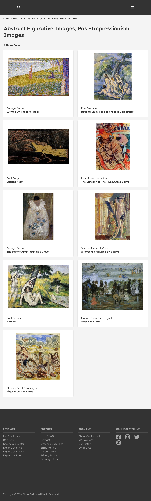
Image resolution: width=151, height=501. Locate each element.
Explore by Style (12, 447)
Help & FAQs (48, 435)
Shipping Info (48, 447)
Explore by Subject (14, 451)
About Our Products (90, 435)
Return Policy (48, 451)
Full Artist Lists (11, 435)
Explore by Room (13, 455)
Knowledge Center (13, 443)
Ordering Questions (52, 443)
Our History (85, 443)
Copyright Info (49, 459)
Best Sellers (10, 439)
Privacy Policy (49, 455)
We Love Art (86, 439)
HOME (6, 18)
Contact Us (47, 439)
